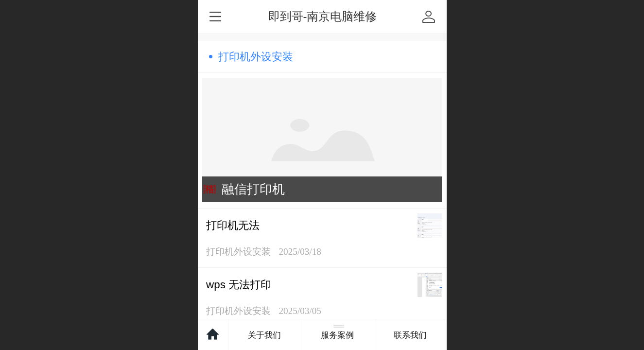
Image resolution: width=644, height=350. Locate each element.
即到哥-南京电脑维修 (322, 16)
